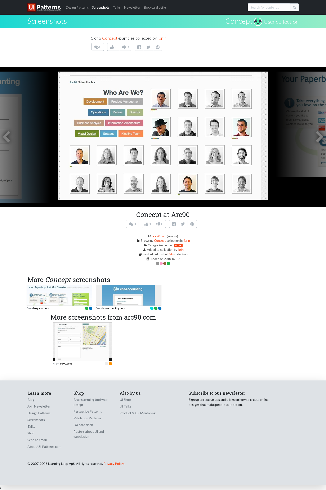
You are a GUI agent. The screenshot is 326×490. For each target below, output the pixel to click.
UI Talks (125, 406)
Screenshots (101, 7)
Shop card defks (155, 7)
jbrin (162, 38)
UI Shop (125, 399)
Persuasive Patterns (87, 411)
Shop (31, 433)
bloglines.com (41, 308)
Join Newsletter (38, 406)
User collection (281, 21)
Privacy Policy (113, 463)
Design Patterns (38, 413)
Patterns (77, 7)
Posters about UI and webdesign (88, 433)
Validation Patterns (87, 418)
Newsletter (132, 7)
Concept (238, 20)
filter (178, 245)
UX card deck (83, 425)
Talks (117, 7)
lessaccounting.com (113, 308)
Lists (171, 254)
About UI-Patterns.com (44, 446)
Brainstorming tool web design (90, 401)
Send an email (37, 440)
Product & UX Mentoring (138, 413)
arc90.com (159, 236)
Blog (30, 399)
